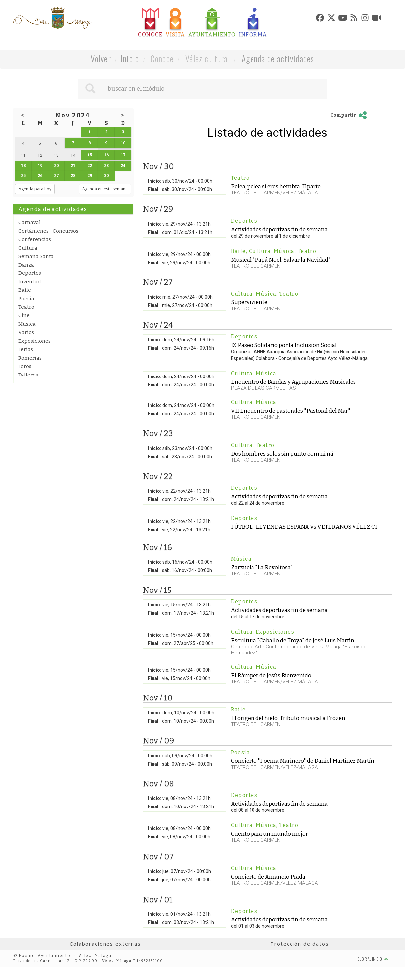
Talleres (28, 375)
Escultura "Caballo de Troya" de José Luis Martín (292, 640)
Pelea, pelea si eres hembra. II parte (276, 186)
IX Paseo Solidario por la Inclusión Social (284, 345)
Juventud (29, 282)
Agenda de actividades (278, 59)
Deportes (29, 273)
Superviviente (249, 302)
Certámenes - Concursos (48, 231)
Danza (26, 265)
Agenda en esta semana (105, 189)
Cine (24, 315)
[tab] (150, 23)
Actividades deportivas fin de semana (279, 229)
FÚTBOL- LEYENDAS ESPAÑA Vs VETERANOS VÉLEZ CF (304, 526)
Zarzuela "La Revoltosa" (262, 567)
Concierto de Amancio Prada (268, 876)
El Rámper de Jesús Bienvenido (271, 675)
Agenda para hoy (35, 189)
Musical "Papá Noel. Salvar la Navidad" (281, 259)
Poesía (26, 299)
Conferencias (34, 239)
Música (27, 324)
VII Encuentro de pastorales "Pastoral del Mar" (290, 410)
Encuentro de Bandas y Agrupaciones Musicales (293, 381)
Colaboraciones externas (105, 943)
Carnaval (29, 222)
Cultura (27, 248)
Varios (26, 332)
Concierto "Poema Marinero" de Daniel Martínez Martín (302, 760)
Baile (24, 290)
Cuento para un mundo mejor (269, 833)
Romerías (30, 358)
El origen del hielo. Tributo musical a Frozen (288, 718)
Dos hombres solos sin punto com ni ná (282, 453)
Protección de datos (299, 943)
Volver (101, 59)
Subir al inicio (373, 959)
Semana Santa (36, 256)
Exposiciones (34, 341)
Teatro (26, 307)
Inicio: (154, 181)
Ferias (25, 349)
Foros (24, 366)
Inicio (130, 59)
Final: (154, 189)
